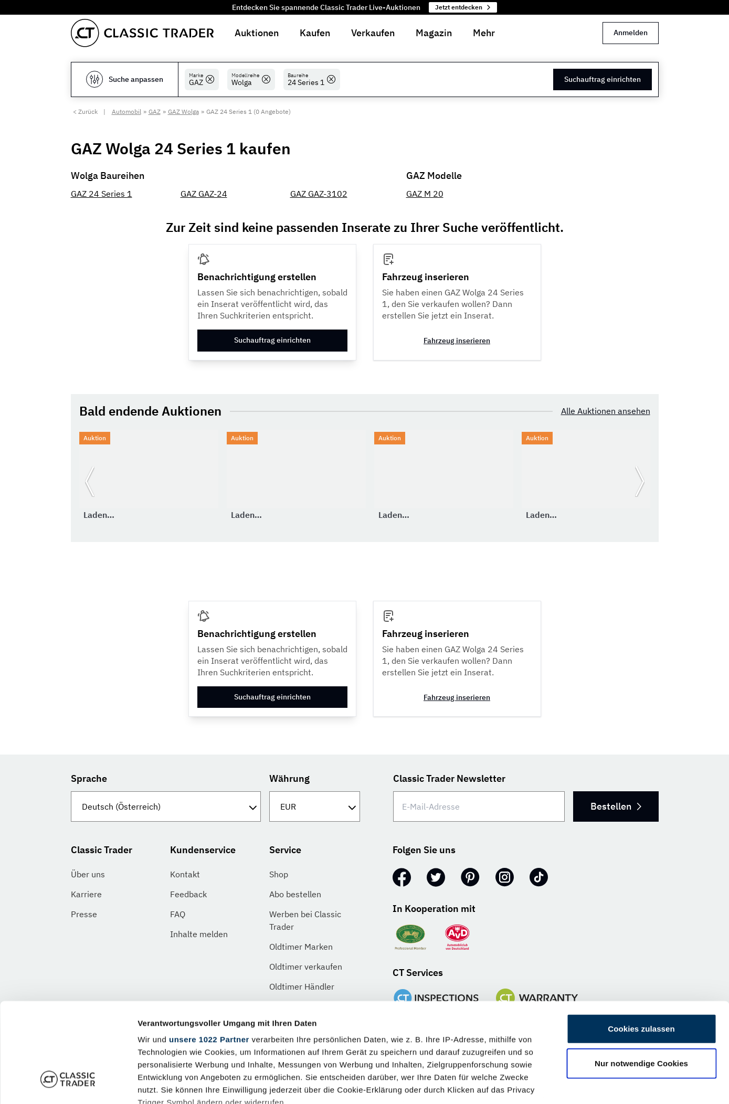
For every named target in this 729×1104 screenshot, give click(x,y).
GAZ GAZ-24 (204, 193)
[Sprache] (166, 806)
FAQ (177, 914)
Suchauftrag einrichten (602, 79)
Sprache (89, 778)
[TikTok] (539, 877)
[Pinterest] (470, 877)
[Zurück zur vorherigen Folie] (89, 481)
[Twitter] (436, 877)
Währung (289, 778)
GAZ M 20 (424, 193)
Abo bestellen (295, 894)
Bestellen (615, 806)
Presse (84, 914)
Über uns (88, 874)
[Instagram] (504, 877)
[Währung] (314, 806)
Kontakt (185, 874)
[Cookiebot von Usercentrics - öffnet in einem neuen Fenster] (68, 1083)
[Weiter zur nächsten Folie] (639, 481)
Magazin (434, 33)
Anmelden (631, 32)
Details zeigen (558, 1083)
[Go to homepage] (142, 33)
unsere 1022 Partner (209, 954)
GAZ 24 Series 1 (101, 193)
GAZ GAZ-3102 (318, 193)
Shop (278, 874)
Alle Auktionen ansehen (605, 411)
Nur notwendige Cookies (641, 977)
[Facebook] (402, 877)
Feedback (188, 894)
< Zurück (85, 111)
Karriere (86, 894)
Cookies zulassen (641, 943)
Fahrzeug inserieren (457, 340)
